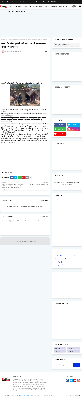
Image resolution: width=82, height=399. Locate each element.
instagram (75, 129)
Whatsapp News (27, 2)
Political (32, 6)
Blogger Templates (23, 395)
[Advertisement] (41, 23)
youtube (61, 134)
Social (9, 2)
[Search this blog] (63, 365)
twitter (75, 125)
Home (10, 6)
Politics (67, 256)
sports (64, 262)
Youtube (71, 351)
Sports (47, 6)
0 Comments (44, 217)
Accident (8, 40)
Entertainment (16, 2)
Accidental (39, 6)
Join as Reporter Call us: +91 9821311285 (45, 2)
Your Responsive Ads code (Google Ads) (25, 241)
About (70, 395)
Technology (58, 262)
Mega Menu (17, 6)
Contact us (76, 395)
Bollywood (54, 6)
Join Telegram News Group (16, 11)
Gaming (57, 265)
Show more (44, 200)
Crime (3, 2)
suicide (63, 265)
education (71, 262)
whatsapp (61, 129)
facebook (61, 125)
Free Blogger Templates (46, 395)
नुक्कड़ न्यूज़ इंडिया (62, 44)
